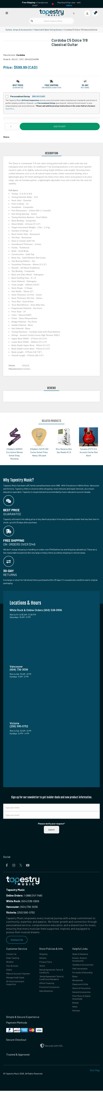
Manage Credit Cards (18, 985)
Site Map (95, 1088)
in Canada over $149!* (35, 4)
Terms (43, 968)
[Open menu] (7, 13)
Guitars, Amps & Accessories (19, 29)
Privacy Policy (47, 963)
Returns (43, 959)
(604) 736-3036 (22, 906)
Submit (51, 829)
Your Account (14, 968)
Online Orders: (14, 895)
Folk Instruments (82, 975)
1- (24, 895)
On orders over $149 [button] (51, 87)
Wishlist (10, 963)
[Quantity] (12, 126)
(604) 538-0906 (22, 901)
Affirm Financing (49, 992)
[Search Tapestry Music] (52, 21)
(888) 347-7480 (34, 895)
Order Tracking (15, 959)
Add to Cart (60, 126)
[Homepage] (51, 12)
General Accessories (84, 1006)
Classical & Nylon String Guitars (48, 29)
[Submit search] (32, 21)
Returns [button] (85, 87)
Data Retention (48, 1005)
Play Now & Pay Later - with (69, 4)
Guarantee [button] (18, 87)
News (75, 1023)
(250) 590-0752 (20, 912)
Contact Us (17, 940)
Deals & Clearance (82, 954)
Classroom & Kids (82, 997)
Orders (10, 973)
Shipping (44, 954)
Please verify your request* (51, 823)
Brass (75, 988)
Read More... (10, 109)
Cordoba (20, 55)
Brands (76, 1019)
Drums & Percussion (84, 1001)
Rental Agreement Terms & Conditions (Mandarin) (50, 985)
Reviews (77, 1028)
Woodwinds (79, 992)
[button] (18, 85)
